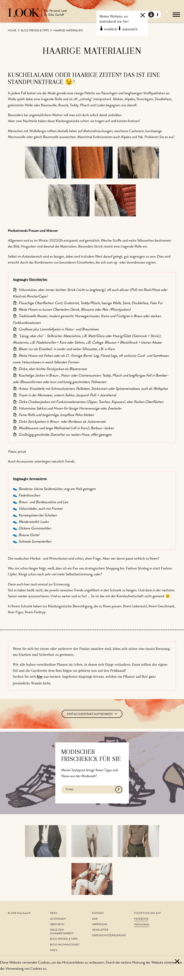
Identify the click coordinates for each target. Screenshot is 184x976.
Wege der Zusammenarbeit (62, 932)
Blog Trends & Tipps (35, 30)
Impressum (99, 924)
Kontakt (98, 913)
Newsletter (100, 930)
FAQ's (53, 950)
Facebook (141, 919)
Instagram (141, 925)
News (53, 913)
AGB (95, 919)
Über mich (57, 924)
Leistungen (58, 919)
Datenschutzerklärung (109, 935)
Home (12, 30)
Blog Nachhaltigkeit (65, 945)
